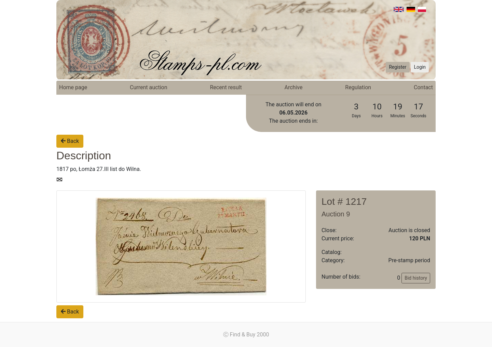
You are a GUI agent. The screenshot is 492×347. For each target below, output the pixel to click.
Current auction (148, 87)
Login (420, 67)
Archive (294, 87)
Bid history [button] (416, 278)
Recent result (226, 87)
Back (70, 141)
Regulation (358, 87)
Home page (73, 87)
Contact (423, 87)
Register (397, 67)
